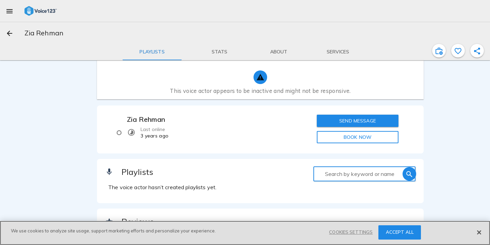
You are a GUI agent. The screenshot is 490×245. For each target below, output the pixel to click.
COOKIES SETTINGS (351, 232)
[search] (409, 174)
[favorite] (458, 51)
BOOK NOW (358, 137)
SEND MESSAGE (357, 121)
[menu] (9, 11)
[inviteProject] (439, 51)
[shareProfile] (477, 51)
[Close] (479, 232)
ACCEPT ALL (400, 232)
